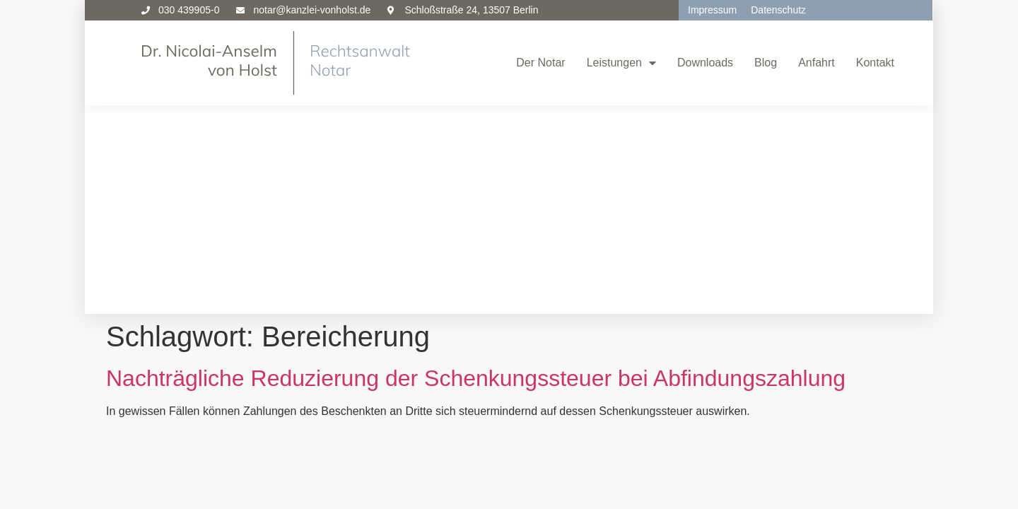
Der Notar (540, 63)
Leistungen (621, 63)
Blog (765, 63)
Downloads (705, 63)
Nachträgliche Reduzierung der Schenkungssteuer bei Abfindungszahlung (476, 169)
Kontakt (875, 63)
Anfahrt (816, 63)
